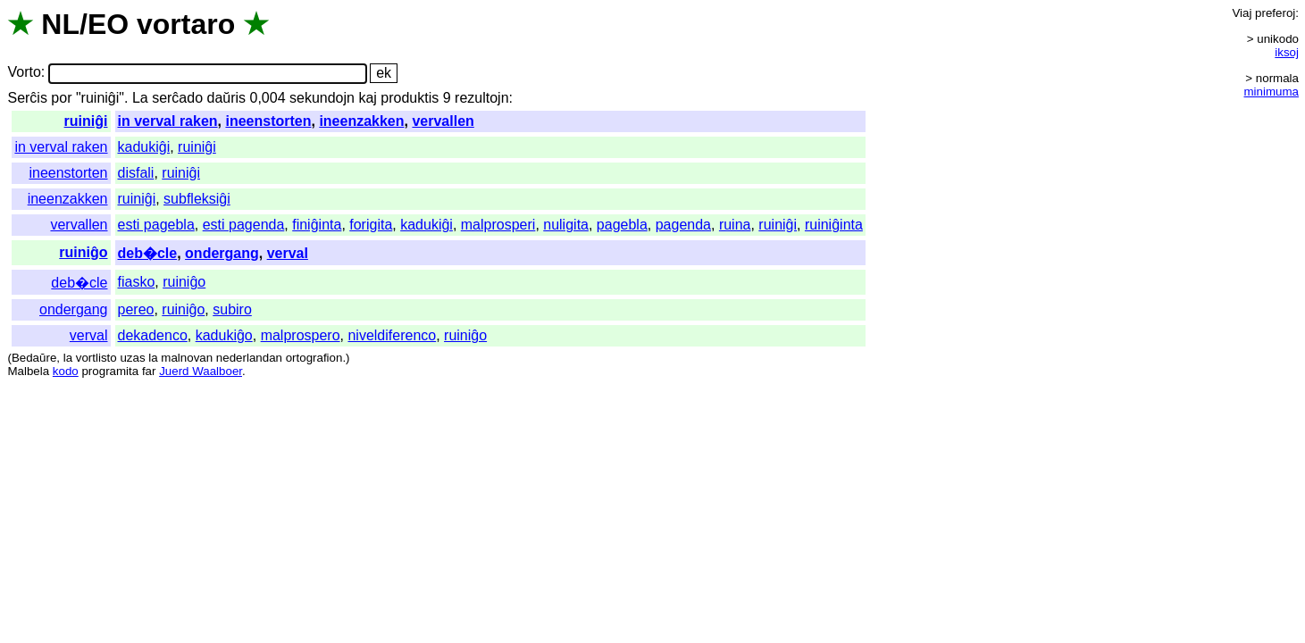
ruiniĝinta (834, 224)
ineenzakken (361, 121)
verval (287, 253)
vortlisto (96, 357)
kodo (66, 371)
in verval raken (168, 121)
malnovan (187, 357)
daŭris (227, 97)
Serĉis (26, 97)
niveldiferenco (391, 335)
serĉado (177, 97)
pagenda (683, 224)
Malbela (28, 371)
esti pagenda (244, 224)
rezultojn (481, 97)
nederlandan (249, 357)
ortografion (314, 357)
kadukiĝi (144, 146)
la (67, 357)
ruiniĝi (86, 121)
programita (109, 371)
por (61, 97)
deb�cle (148, 253)
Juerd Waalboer (200, 371)
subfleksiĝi (196, 198)
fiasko (136, 281)
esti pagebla (156, 224)
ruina (735, 224)
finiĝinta (316, 224)
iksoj (1287, 52)
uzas (132, 357)
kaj (367, 97)
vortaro (186, 24)
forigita (370, 224)
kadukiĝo (224, 335)
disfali (136, 172)
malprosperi (498, 224)
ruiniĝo (83, 252)
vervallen (442, 121)
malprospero (300, 335)
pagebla (622, 224)
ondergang (222, 253)
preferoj (1275, 13)
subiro (232, 309)
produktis (410, 97)
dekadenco (153, 335)
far (149, 371)
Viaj (1241, 13)
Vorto (23, 72)
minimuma (1271, 91)
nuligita (566, 224)
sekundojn (322, 97)
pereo (136, 309)
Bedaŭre (34, 357)
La (140, 97)
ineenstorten (268, 121)
